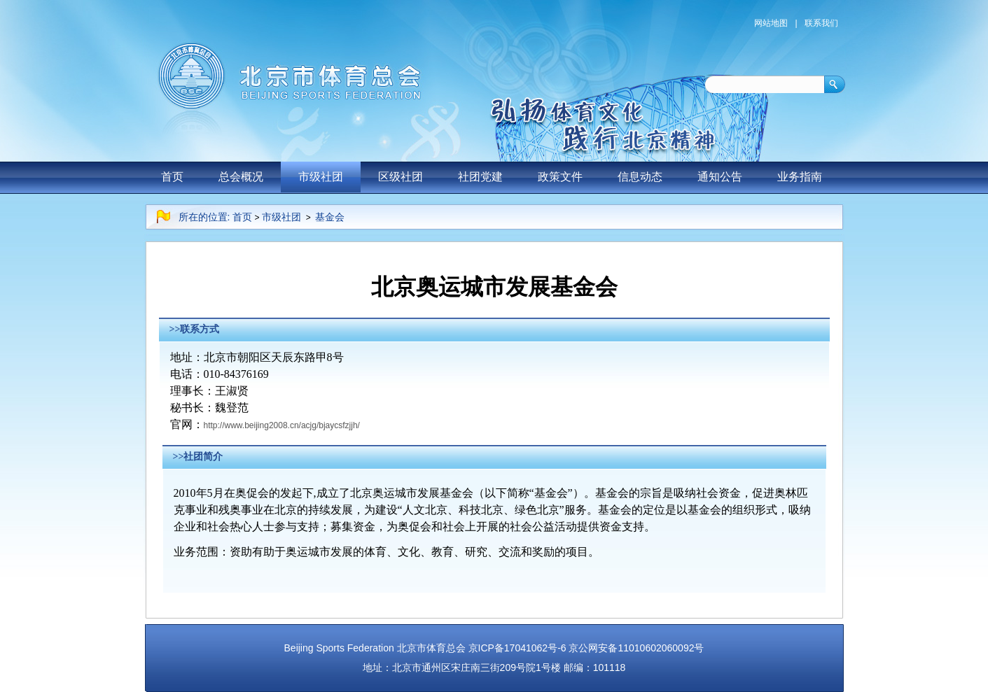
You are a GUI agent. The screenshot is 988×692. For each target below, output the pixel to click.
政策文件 (560, 177)
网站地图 (771, 23)
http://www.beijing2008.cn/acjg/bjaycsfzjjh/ (282, 425)
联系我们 (821, 23)
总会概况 (240, 177)
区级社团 (400, 177)
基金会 (330, 217)
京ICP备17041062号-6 (517, 648)
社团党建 (480, 177)
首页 (172, 177)
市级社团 (320, 177)
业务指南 (799, 177)
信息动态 (640, 177)
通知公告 (719, 177)
